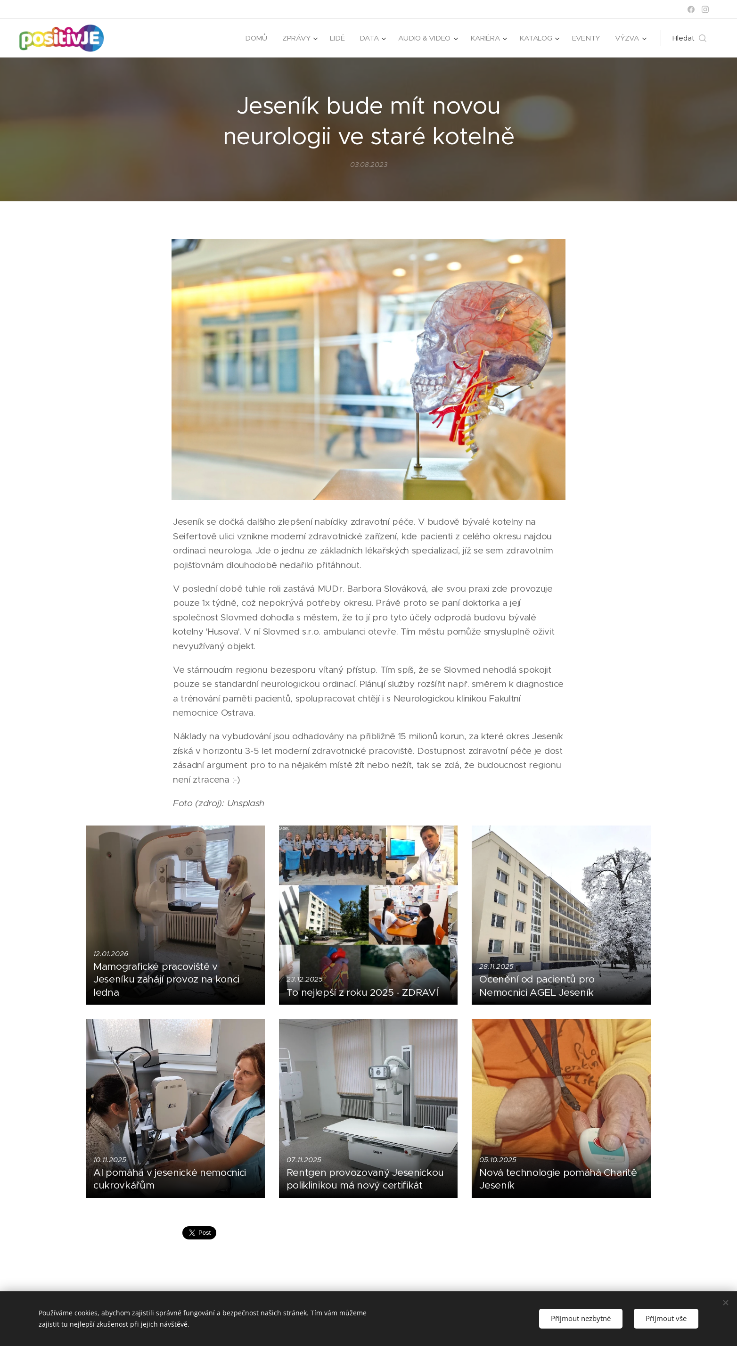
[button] (689, 38)
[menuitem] (252, 38)
